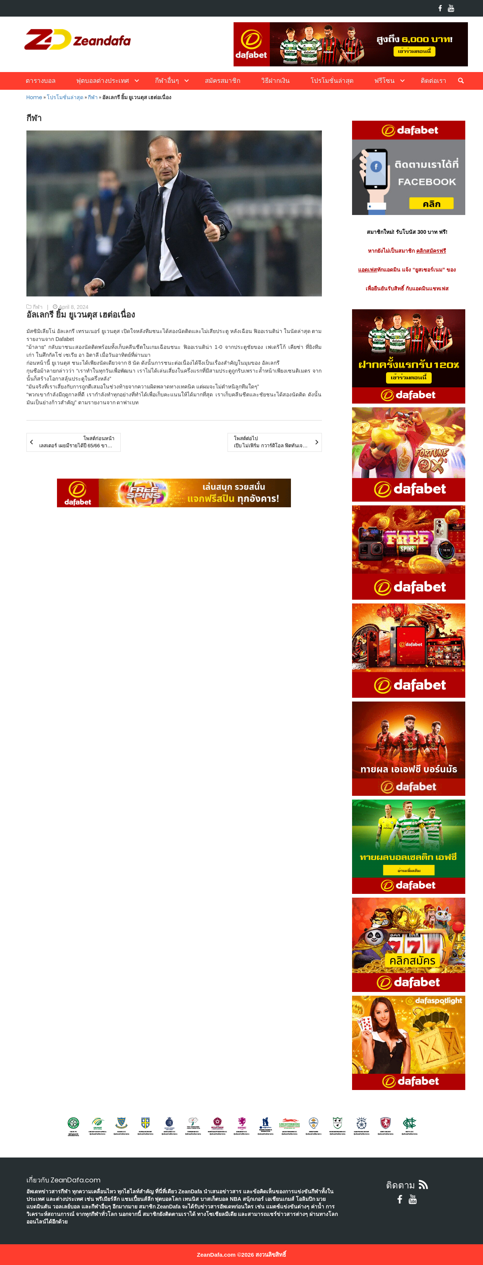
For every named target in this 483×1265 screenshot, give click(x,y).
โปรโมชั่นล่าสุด (332, 80)
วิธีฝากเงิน (275, 80)
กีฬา (93, 97)
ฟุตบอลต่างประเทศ (102, 80)
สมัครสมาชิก (222, 80)
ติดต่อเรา (433, 80)
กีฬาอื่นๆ (167, 80)
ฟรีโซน (384, 80)
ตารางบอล (40, 80)
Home (34, 97)
